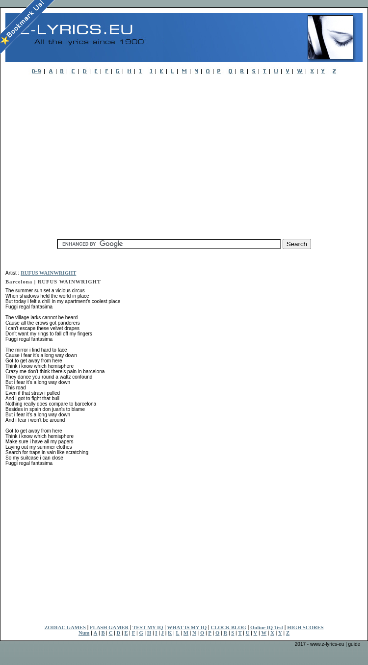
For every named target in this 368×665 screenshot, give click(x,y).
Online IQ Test (266, 627)
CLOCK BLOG (228, 627)
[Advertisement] (144, 154)
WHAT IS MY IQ (187, 627)
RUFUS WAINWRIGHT (48, 273)
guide (354, 644)
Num (84, 633)
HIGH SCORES (305, 627)
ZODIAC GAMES (65, 627)
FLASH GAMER (109, 627)
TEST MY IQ (147, 627)
